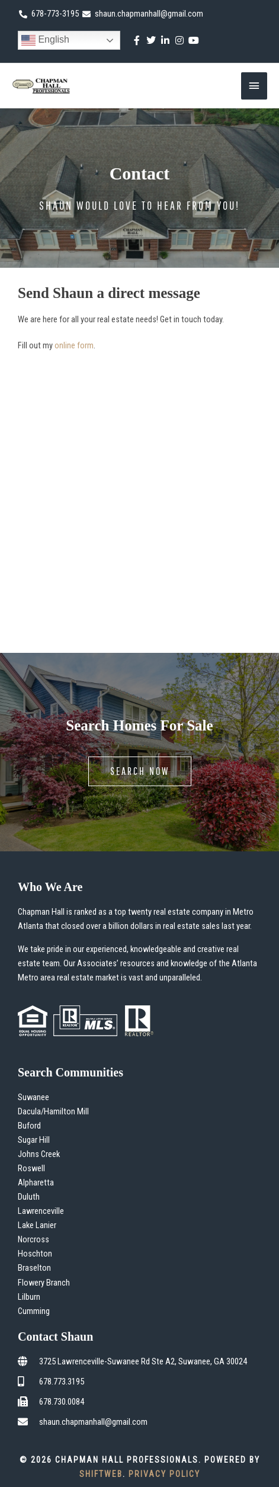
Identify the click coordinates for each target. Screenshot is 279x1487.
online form (74, 345)
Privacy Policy (164, 1474)
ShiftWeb (101, 1474)
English (45, 40)
